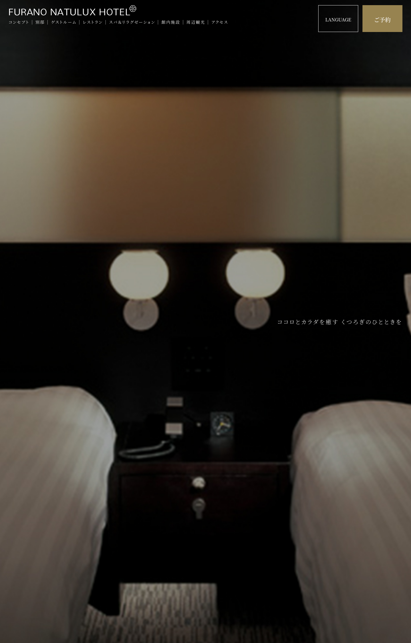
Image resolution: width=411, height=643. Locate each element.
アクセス (219, 22)
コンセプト (19, 22)
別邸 (40, 22)
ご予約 (382, 19)
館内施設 (171, 22)
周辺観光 (195, 22)
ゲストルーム (64, 22)
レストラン (93, 22)
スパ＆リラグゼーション (132, 22)
